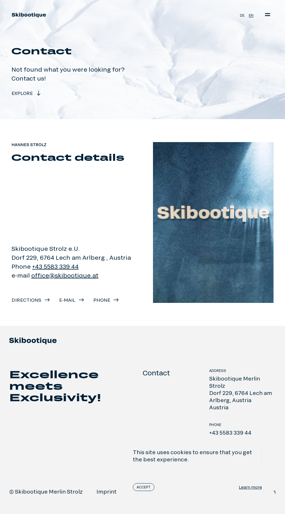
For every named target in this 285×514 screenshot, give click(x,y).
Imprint (106, 491)
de (242, 15)
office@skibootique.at (64, 275)
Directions (31, 300)
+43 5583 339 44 (55, 266)
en (251, 15)
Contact (156, 372)
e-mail (72, 300)
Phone (106, 300)
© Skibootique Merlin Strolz (46, 491)
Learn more (250, 487)
